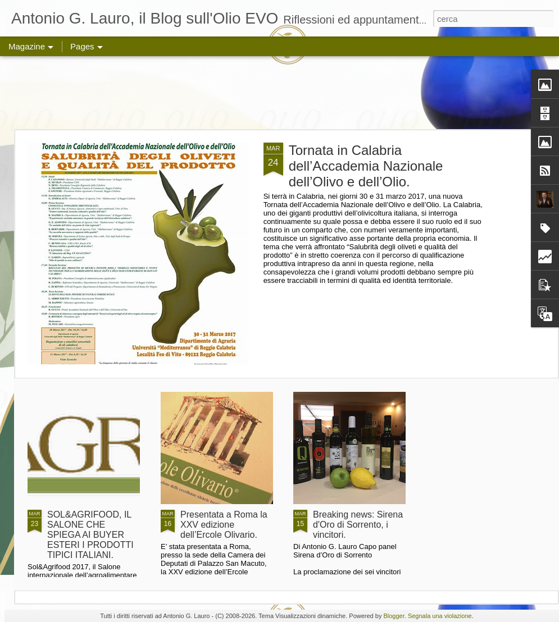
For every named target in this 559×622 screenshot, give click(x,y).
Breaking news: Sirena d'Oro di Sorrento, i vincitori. (358, 524)
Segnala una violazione (440, 615)
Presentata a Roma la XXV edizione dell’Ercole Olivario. (223, 524)
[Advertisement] (280, 92)
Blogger (393, 615)
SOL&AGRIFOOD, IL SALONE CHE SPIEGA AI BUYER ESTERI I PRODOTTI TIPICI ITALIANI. (90, 535)
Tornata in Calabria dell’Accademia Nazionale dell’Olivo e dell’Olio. (366, 166)
